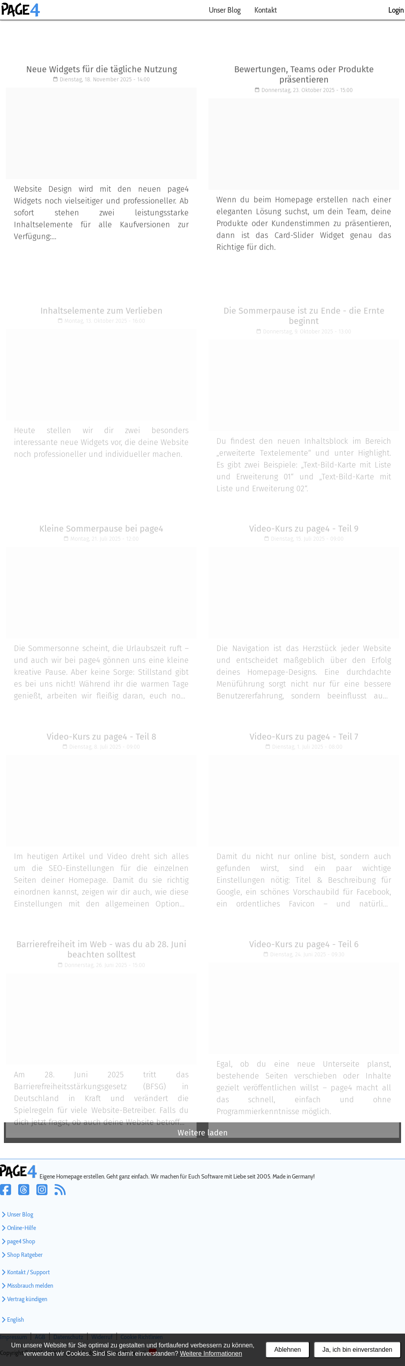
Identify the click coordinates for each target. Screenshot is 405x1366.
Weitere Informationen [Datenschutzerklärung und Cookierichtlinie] (211, 1353)
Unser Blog (224, 10)
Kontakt (265, 10)
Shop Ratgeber (21, 1256)
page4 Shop (17, 1243)
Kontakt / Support (25, 1274)
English (12, 1321)
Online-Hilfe (18, 1230)
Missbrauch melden (26, 1287)
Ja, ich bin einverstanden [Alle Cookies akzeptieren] (357, 1349)
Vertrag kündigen (23, 1301)
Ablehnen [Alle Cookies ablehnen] (287, 1349)
